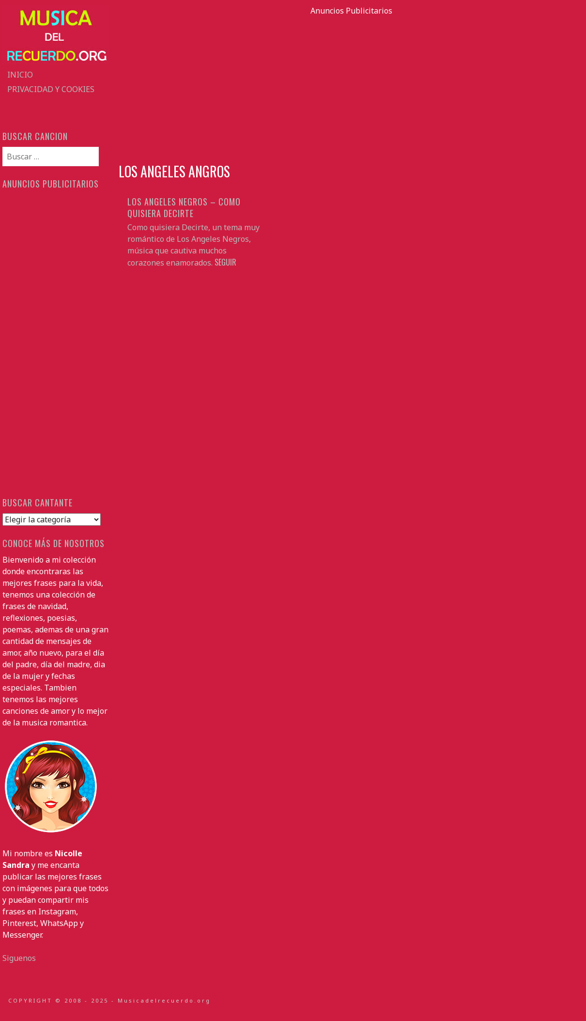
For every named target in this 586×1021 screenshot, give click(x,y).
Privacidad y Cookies (50, 89)
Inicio (20, 74)
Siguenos (19, 958)
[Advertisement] (351, 84)
